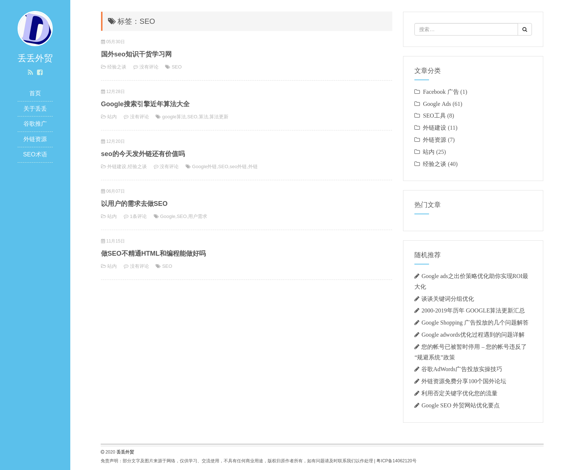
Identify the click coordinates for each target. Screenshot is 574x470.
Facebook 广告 (441, 92)
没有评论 (149, 67)
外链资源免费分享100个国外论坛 (463, 381)
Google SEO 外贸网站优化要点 (460, 405)
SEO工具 (434, 115)
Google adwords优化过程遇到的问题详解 (472, 334)
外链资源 (35, 139)
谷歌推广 (35, 124)
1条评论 (138, 216)
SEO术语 (35, 154)
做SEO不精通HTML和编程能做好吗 (153, 253)
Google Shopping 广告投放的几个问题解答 (474, 322)
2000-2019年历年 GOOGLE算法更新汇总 (473, 310)
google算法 (174, 116)
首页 (35, 93)
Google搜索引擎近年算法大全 (145, 104)
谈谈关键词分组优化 (447, 298)
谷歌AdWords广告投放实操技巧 (461, 369)
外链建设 (116, 166)
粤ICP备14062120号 (396, 460)
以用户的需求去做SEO (134, 203)
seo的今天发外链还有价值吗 (143, 154)
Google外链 (204, 166)
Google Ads (437, 104)
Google (167, 216)
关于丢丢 (35, 109)
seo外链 (238, 166)
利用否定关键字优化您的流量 (459, 393)
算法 (203, 116)
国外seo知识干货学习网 (136, 54)
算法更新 (218, 116)
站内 (112, 116)
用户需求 (197, 216)
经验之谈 (116, 67)
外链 (253, 166)
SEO (177, 67)
